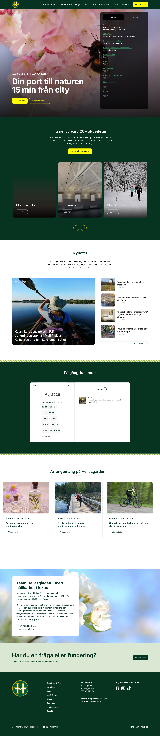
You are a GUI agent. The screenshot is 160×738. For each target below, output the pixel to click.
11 (35, 410)
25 (36, 423)
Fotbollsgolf (108, 68)
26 (41, 423)
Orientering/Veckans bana (114, 75)
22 (58, 417)
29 (47, 398)
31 (68, 423)
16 (63, 410)
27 (36, 398)
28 (41, 398)
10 (69, 404)
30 (52, 398)
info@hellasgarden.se (97, 691)
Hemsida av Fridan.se (138, 720)
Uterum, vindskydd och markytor (117, 48)
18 (36, 417)
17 (68, 410)
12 (41, 410)
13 (47, 410)
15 (58, 410)
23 (63, 417)
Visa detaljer (13, 525)
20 (47, 417)
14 (52, 410)
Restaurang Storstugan (113, 41)
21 (52, 417)
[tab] (113, 17)
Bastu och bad (109, 55)
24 (69, 417)
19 (41, 417)
